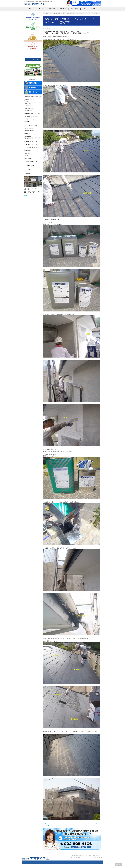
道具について (28, 150)
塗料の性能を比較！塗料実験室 (32, 113)
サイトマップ (96, 855)
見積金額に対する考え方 (31, 136)
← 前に (45, 823)
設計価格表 (27, 121)
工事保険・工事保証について (32, 119)
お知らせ (40, 8)
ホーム (30, 8)
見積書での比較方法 (30, 130)
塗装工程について (29, 156)
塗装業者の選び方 (29, 128)
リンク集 (28, 169)
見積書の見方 (28, 133)
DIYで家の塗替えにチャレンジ (32, 161)
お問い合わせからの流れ (31, 116)
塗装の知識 (51, 8)
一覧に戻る (46, 825)
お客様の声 (74, 8)
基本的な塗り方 (28, 153)
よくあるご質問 (30, 165)
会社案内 (94, 8)
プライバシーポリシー (98, 857)
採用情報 (28, 173)
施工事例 (63, 8)
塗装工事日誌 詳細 (55, 13)
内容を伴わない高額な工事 (31, 144)
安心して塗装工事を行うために (32, 138)
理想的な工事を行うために (31, 141)
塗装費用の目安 (28, 111)
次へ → (98, 823)
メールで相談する (33, 59)
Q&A (84, 8)
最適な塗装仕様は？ (30, 108)
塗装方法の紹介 (28, 158)
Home (46, 13)
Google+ (26, 195)
